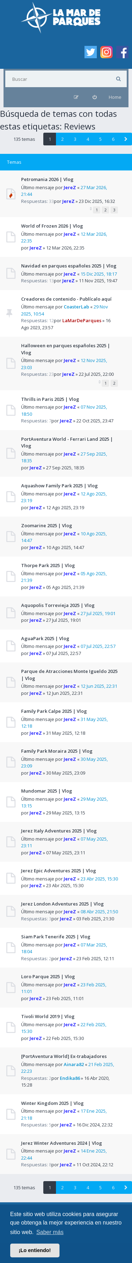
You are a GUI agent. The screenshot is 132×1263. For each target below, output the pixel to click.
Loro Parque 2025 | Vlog (48, 976)
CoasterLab (76, 306)
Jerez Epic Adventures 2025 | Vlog (58, 870)
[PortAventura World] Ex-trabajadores (64, 1056)
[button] (125, 139)
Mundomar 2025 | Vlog (46, 791)
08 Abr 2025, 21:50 (99, 911)
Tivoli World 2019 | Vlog (48, 1016)
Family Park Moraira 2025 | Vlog (57, 751)
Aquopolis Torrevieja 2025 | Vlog (58, 605)
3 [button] (75, 139)
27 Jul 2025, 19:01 (98, 613)
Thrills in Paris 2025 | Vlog (50, 399)
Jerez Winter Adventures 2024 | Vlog (61, 1143)
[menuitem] (94, 97)
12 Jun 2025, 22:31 (99, 686)
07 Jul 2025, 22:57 (98, 646)
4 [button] (88, 139)
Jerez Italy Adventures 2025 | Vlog (59, 831)
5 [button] (100, 139)
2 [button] (62, 139)
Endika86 (70, 1078)
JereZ (70, 187)
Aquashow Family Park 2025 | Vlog (59, 485)
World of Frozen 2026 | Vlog (52, 226)
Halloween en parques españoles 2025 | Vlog (65, 349)
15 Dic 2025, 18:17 (99, 274)
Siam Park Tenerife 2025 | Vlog (55, 936)
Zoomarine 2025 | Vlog (46, 525)
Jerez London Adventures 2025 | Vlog (62, 904)
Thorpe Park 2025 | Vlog (48, 565)
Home (115, 97)
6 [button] (113, 139)
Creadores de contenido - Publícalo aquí (66, 299)
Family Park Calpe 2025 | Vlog (54, 711)
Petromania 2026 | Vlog (47, 179)
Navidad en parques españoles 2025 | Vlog (69, 266)
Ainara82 (74, 1064)
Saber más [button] (49, 1232)
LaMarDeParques (81, 320)
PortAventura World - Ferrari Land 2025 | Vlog (67, 442)
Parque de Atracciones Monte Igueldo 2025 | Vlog (69, 674)
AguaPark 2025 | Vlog (45, 638)
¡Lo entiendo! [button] (35, 1250)
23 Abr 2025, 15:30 (99, 879)
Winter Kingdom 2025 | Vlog (52, 1103)
